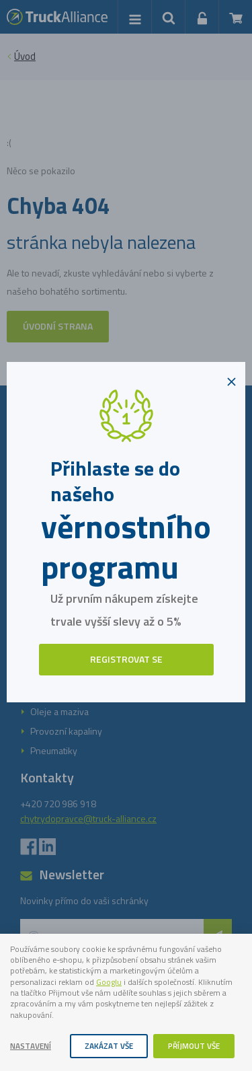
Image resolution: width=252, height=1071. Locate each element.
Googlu (109, 982)
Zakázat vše (109, 1046)
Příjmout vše (194, 1046)
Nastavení (30, 1046)
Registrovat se (126, 659)
